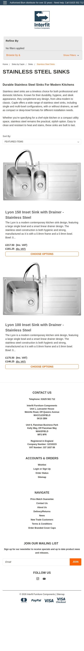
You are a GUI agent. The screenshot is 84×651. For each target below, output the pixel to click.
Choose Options (42, 254)
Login (36, 469)
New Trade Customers (42, 519)
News (42, 515)
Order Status (42, 473)
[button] (43, 55)
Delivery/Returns (42, 511)
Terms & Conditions (42, 524)
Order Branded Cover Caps (42, 528)
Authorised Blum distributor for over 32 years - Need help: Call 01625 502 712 (47, 2)
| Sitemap (59, 594)
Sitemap (42, 477)
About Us (42, 507)
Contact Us (42, 503)
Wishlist (42, 465)
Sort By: (7, 136)
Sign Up (47, 469)
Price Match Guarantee (42, 499)
